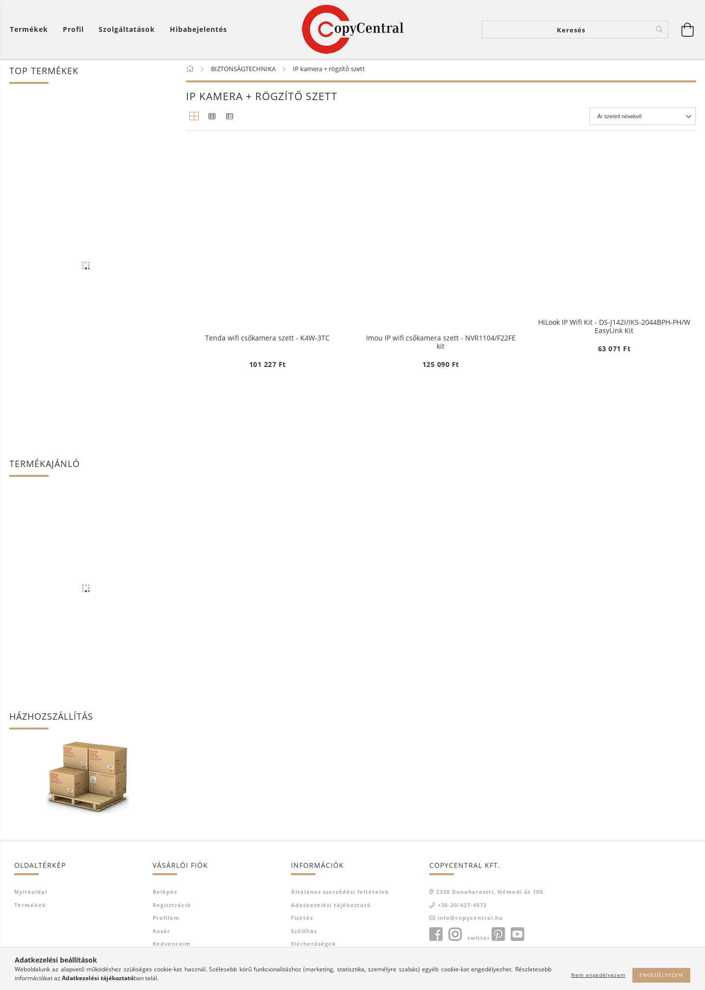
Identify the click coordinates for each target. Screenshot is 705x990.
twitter (479, 939)
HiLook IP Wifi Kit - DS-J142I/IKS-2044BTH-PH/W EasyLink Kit (441, 328)
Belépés (165, 893)
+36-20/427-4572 (462, 907)
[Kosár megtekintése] (31, 30)
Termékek (30, 907)
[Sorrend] (643, 118)
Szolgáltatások (127, 29)
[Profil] (73, 30)
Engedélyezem (661, 974)
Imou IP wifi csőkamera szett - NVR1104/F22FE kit (441, 574)
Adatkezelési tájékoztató (331, 907)
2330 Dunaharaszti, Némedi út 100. (490, 893)
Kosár (161, 933)
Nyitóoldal (30, 893)
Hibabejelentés (198, 29)
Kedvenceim (172, 945)
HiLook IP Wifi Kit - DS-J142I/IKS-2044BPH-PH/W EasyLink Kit (614, 328)
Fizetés (302, 919)
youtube (517, 936)
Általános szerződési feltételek (340, 893)
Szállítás (304, 933)
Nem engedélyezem (598, 974)
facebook (435, 936)
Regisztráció (172, 907)
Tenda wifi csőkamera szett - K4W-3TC (267, 570)
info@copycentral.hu (470, 919)
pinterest (498, 936)
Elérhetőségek (313, 945)
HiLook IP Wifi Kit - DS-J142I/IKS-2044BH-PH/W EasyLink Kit (267, 328)
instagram (454, 936)
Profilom (166, 919)
